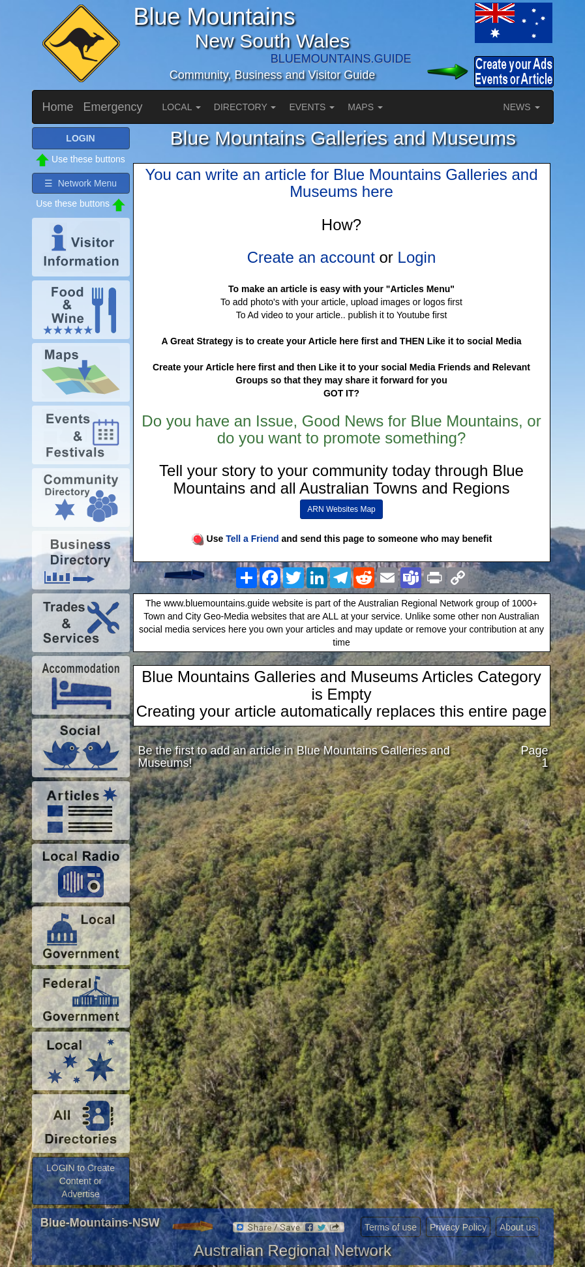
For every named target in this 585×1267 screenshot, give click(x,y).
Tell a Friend (252, 538)
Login (417, 257)
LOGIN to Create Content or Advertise (80, 1181)
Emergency (113, 106)
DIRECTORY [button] (245, 107)
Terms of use (391, 1227)
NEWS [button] (521, 107)
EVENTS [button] (312, 107)
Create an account (311, 257)
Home (58, 106)
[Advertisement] (343, 883)
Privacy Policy (458, 1227)
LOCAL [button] (181, 107)
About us (517, 1227)
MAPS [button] (365, 107)
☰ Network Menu (80, 183)
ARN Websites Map (341, 509)
